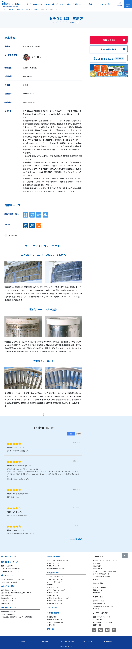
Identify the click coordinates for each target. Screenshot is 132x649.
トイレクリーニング (7, 601)
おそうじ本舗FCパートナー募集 (102, 622)
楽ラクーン (96, 609)
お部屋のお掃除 (53, 572)
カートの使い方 (97, 568)
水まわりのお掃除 (7, 586)
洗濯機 (75, 4)
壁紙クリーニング (52, 587)
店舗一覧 (50, 629)
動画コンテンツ (97, 590)
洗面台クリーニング (7, 603)
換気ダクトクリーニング (54, 601)
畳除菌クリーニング (53, 595)
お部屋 (89, 4)
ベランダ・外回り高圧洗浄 (55, 622)
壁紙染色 (50, 585)
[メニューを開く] (128, 4)
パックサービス (57, 4)
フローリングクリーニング (55, 576)
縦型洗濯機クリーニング (8, 612)
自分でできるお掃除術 (99, 587)
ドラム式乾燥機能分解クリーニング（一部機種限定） (17, 617)
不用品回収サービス (99, 603)
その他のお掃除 (53, 613)
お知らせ (95, 579)
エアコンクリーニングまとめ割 (10, 568)
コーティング (98, 4)
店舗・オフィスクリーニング (101, 617)
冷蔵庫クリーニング (53, 566)
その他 (107, 4)
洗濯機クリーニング (8, 607)
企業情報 (45, 641)
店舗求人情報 (97, 625)
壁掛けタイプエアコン (8, 566)
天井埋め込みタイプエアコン (10, 571)
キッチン (82, 4)
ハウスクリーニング (8, 556)
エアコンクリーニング (9, 562)
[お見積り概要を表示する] (119, 4)
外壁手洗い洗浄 (52, 617)
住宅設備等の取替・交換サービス (103, 606)
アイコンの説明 (12, 235)
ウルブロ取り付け (6, 595)
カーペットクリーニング (54, 582)
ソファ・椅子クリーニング (55, 579)
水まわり (68, 4)
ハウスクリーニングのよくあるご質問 (104, 571)
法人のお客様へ (97, 619)
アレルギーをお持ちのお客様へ (102, 576)
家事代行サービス (98, 601)
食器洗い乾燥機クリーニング (56, 568)
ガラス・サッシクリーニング (56, 590)
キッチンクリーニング (54, 563)
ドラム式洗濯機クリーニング (10, 614)
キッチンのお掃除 (53, 556)
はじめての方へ (97, 563)
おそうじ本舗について (34, 4)
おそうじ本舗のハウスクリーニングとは (105, 560)
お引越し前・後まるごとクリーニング (12, 579)
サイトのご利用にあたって (101, 574)
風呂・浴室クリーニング (8, 590)
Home (23, 641)
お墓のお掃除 (51, 625)
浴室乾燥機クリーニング (8, 598)
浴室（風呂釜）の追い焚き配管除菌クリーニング (16, 593)
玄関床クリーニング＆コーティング (58, 598)
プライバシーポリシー (66, 641)
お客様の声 (96, 593)
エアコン (47, 4)
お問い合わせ (108, 641)
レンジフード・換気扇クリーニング (58, 560)
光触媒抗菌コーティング (54, 619)
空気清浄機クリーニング (54, 603)
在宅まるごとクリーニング (9, 582)
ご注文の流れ (97, 566)
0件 (72, 22)
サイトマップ (87, 641)
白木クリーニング (52, 593)
